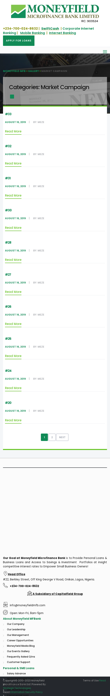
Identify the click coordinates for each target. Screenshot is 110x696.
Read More (13, 131)
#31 (8, 178)
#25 (8, 339)
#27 (8, 274)
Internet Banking (62, 33)
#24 (8, 371)
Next (62, 437)
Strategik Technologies (17, 688)
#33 (8, 114)
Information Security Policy (26, 692)
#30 (8, 210)
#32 (8, 146)
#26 (8, 307)
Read (102, 680)
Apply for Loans (18, 40)
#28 (8, 242)
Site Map (95, 658)
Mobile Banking (32, 33)
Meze (41, 122)
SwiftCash (50, 28)
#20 (8, 403)
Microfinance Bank (51, 649)
